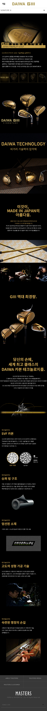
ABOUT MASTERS (12, 678)
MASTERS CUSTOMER (12, 684)
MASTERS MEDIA (35, 678)
